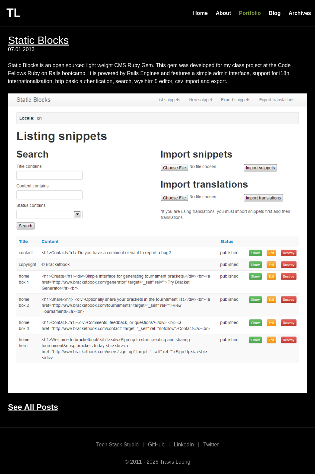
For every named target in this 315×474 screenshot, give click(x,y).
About (223, 13)
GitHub (156, 444)
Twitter (211, 444)
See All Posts (33, 407)
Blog (275, 13)
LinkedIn (184, 444)
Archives (299, 13)
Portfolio (250, 13)
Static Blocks (38, 40)
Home (200, 13)
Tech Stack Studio (117, 444)
